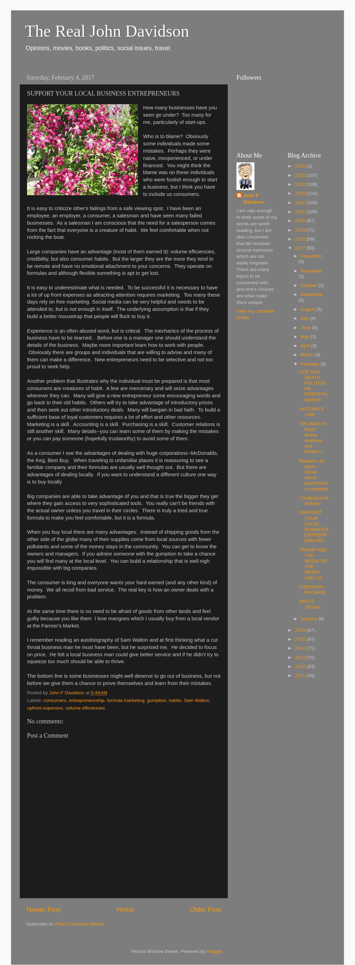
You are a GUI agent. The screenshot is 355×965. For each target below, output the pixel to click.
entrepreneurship (86, 700)
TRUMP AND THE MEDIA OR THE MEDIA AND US (313, 563)
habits (175, 700)
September (312, 294)
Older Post (205, 909)
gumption (156, 700)
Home (125, 909)
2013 (300, 657)
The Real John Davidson (107, 31)
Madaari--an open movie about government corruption (313, 474)
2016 (300, 630)
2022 (300, 202)
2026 (300, 166)
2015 (300, 639)
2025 (300, 175)
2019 (300, 230)
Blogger (215, 951)
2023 (300, 193)
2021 (300, 211)
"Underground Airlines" (313, 500)
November (311, 270)
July (305, 318)
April (306, 345)
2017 (300, 248)
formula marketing (125, 700)
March (308, 354)
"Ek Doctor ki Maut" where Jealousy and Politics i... (312, 437)
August (309, 309)
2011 (300, 675)
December (311, 256)
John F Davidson (254, 199)
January (310, 618)
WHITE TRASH (309, 604)
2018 (300, 239)
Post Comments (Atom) (79, 924)
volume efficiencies (85, 708)
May (306, 336)
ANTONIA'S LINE (311, 411)
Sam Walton (196, 700)
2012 (300, 666)
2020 (300, 220)
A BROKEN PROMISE (312, 589)
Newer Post (44, 909)
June (306, 327)
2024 (300, 184)
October (310, 285)
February (311, 364)
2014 (300, 648)
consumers (54, 700)
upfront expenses (45, 708)
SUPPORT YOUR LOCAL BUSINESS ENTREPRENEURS (313, 526)
